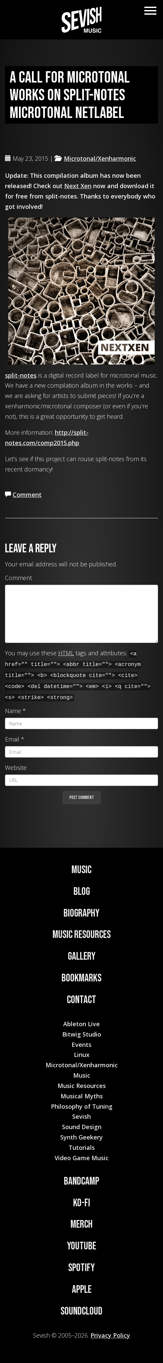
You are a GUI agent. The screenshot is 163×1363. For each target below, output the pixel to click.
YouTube (81, 1246)
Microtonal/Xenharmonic (100, 158)
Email (12, 739)
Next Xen (77, 186)
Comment (27, 495)
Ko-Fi (81, 1203)
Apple (81, 1289)
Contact (81, 999)
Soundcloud (81, 1311)
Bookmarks (81, 978)
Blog (82, 891)
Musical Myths (82, 1096)
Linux (81, 1055)
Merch (81, 1224)
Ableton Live (81, 1024)
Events (81, 1045)
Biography (81, 913)
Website (16, 768)
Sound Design (81, 1127)
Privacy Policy (110, 1335)
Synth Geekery (81, 1137)
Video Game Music (81, 1158)
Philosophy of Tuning (81, 1106)
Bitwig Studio (81, 1034)
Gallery (81, 956)
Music (81, 869)
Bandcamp (81, 1181)
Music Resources (82, 934)
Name (13, 711)
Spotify (81, 1267)
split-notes (21, 375)
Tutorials (82, 1147)
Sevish (81, 1116)
